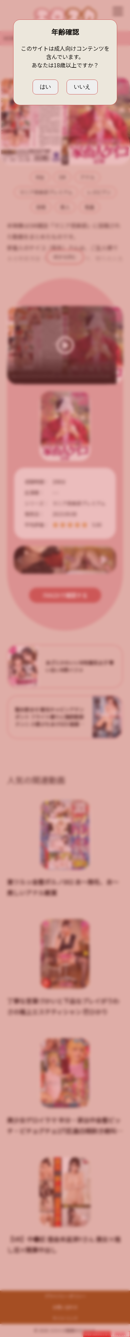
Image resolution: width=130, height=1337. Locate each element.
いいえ (82, 87)
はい (45, 87)
